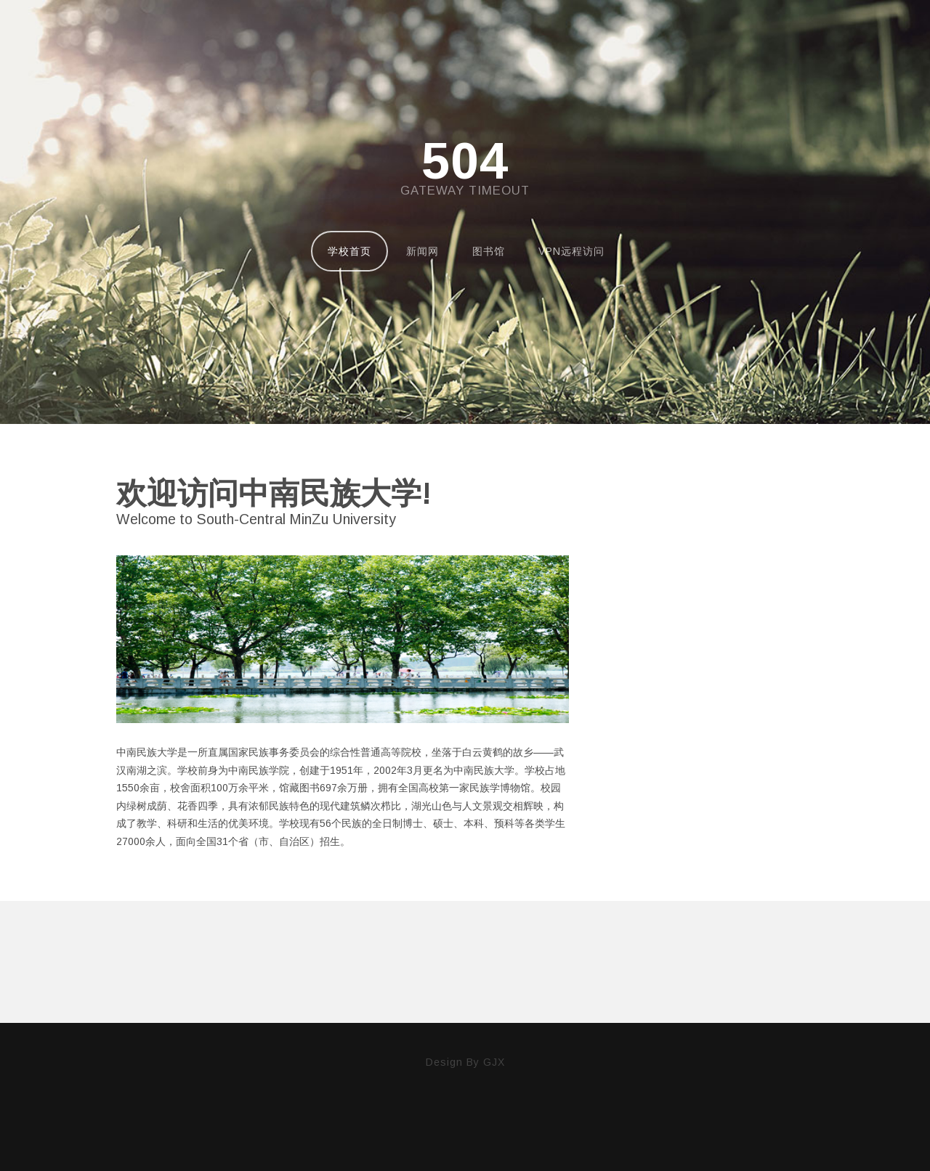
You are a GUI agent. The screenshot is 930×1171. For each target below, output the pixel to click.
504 (465, 161)
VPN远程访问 (571, 251)
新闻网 (422, 251)
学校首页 (349, 251)
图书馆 (488, 251)
